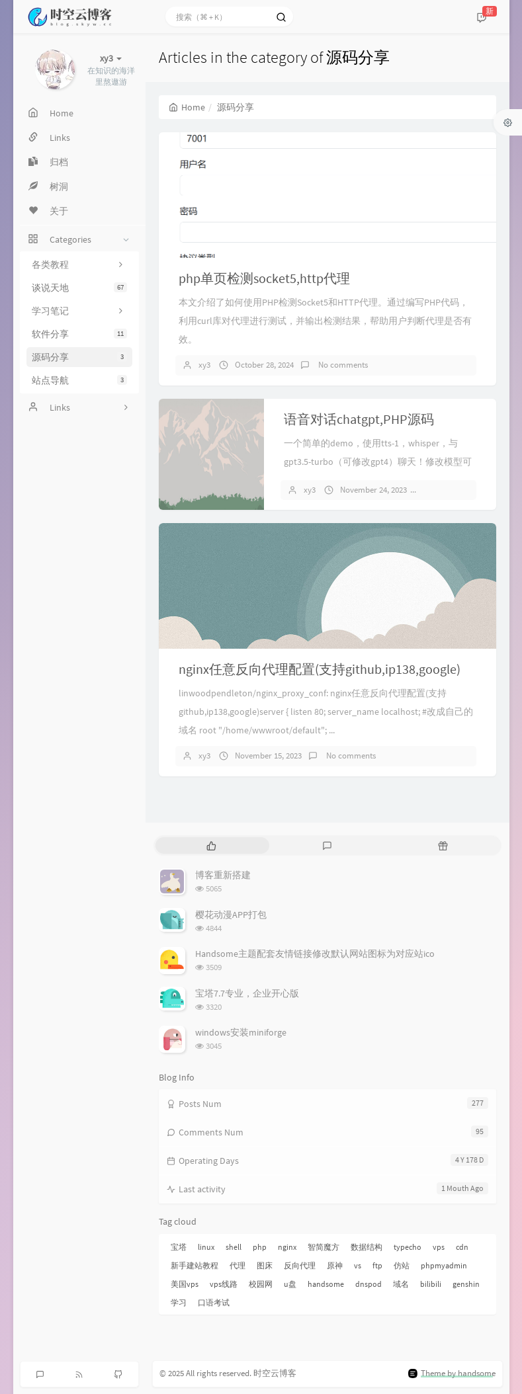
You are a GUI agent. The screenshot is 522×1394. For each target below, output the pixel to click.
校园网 (261, 1284)
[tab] (212, 845)
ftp (377, 1265)
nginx (287, 1247)
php (260, 1247)
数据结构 (366, 1247)
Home (187, 107)
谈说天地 (79, 288)
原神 (335, 1265)
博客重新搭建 (223, 875)
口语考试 (214, 1302)
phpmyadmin (444, 1265)
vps (439, 1247)
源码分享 (79, 357)
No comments (342, 364)
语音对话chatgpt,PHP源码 (359, 419)
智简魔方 (323, 1247)
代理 (237, 1265)
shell (233, 1247)
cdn (462, 1247)
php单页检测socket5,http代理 (264, 278)
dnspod (368, 1284)
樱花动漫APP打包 (231, 915)
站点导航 (79, 380)
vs (357, 1265)
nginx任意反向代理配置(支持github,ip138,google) (319, 669)
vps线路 (224, 1284)
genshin (466, 1284)
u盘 (290, 1284)
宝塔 (179, 1247)
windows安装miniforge (240, 1032)
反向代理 (300, 1265)
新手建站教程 (194, 1265)
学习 (179, 1302)
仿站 (402, 1265)
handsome (326, 1284)
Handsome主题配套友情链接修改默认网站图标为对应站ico (315, 954)
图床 (265, 1265)
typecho (407, 1247)
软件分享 (79, 334)
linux (206, 1247)
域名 (401, 1284)
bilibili (430, 1284)
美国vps (184, 1284)
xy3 (204, 364)
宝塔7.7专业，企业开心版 (247, 993)
